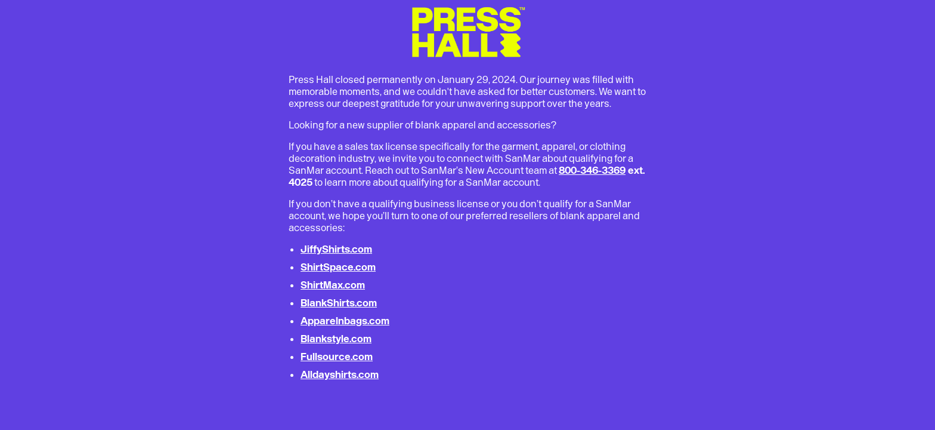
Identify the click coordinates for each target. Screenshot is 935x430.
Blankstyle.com (336, 339)
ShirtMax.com (333, 285)
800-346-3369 (592, 170)
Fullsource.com (337, 357)
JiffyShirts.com (336, 249)
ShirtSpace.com (338, 267)
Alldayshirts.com (340, 374)
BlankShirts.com (339, 303)
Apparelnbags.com (345, 321)
